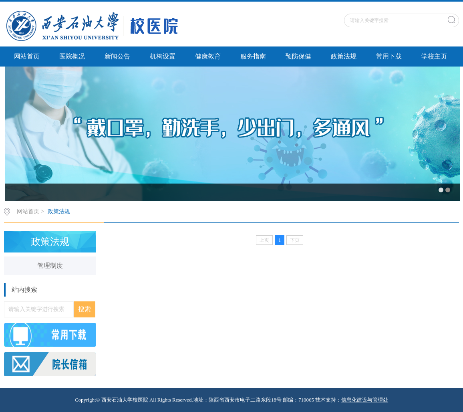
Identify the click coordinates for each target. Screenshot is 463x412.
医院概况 (72, 56)
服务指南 (253, 56)
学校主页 (434, 56)
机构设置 (162, 56)
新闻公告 (117, 56)
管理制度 (50, 265)
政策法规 (343, 56)
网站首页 (27, 56)
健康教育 (208, 56)
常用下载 (389, 56)
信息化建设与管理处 (364, 400)
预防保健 (298, 56)
